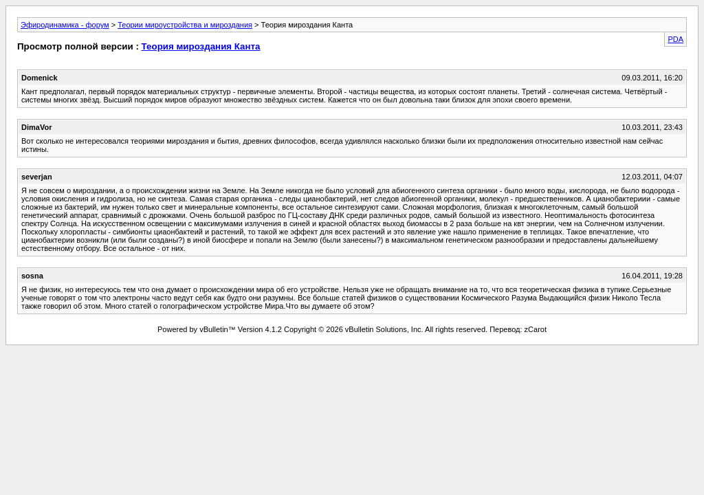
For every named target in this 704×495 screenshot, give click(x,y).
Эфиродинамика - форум (65, 25)
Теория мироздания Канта (201, 46)
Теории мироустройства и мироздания (185, 25)
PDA (675, 39)
